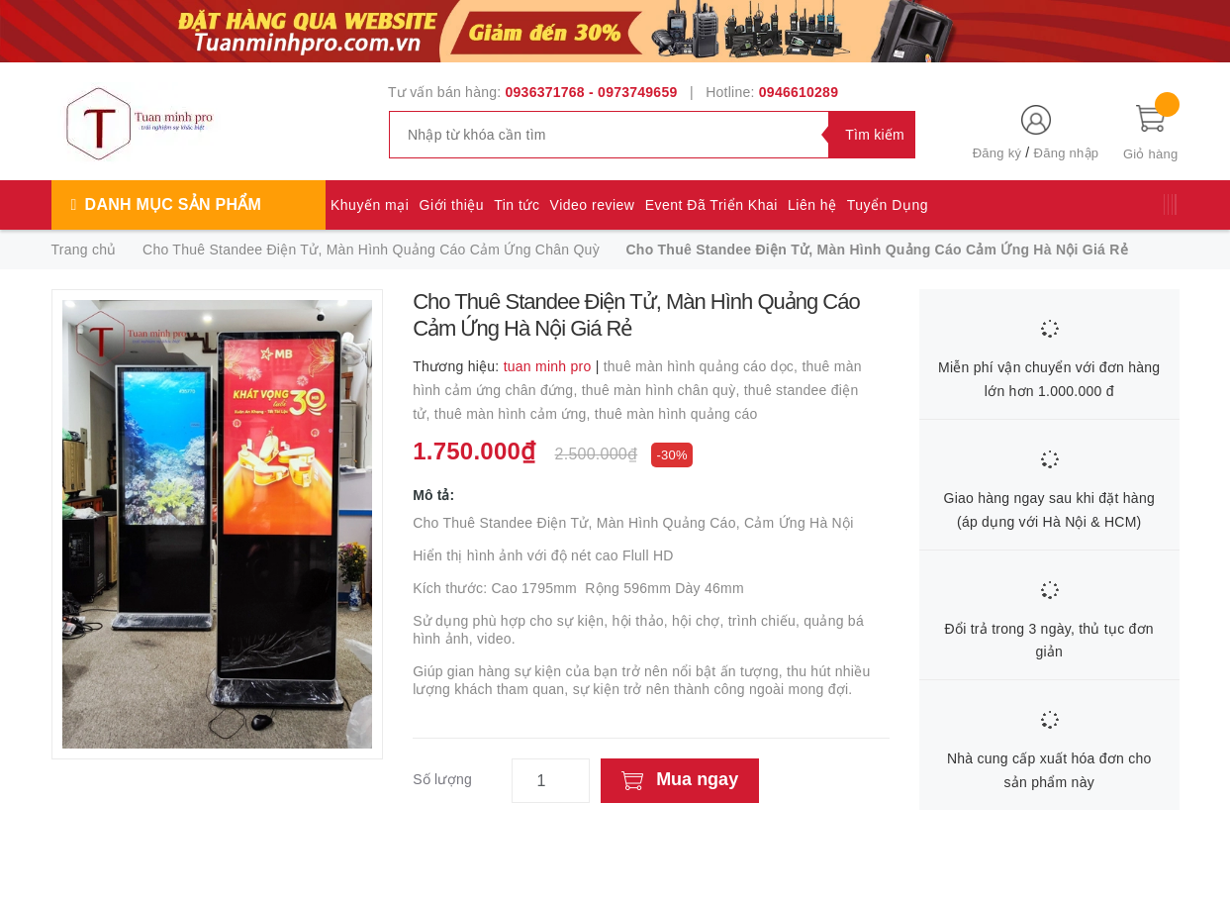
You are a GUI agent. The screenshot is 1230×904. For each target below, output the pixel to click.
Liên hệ (812, 205)
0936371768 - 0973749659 (592, 92)
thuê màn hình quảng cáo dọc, (703, 366)
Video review (592, 205)
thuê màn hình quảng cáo (676, 414)
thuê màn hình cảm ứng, (514, 414)
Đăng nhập (1066, 153)
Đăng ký (997, 153)
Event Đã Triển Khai (711, 205)
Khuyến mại (370, 205)
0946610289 (798, 92)
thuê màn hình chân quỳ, (663, 390)
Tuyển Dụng (887, 205)
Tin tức (516, 205)
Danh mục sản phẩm (173, 204)
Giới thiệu (452, 205)
